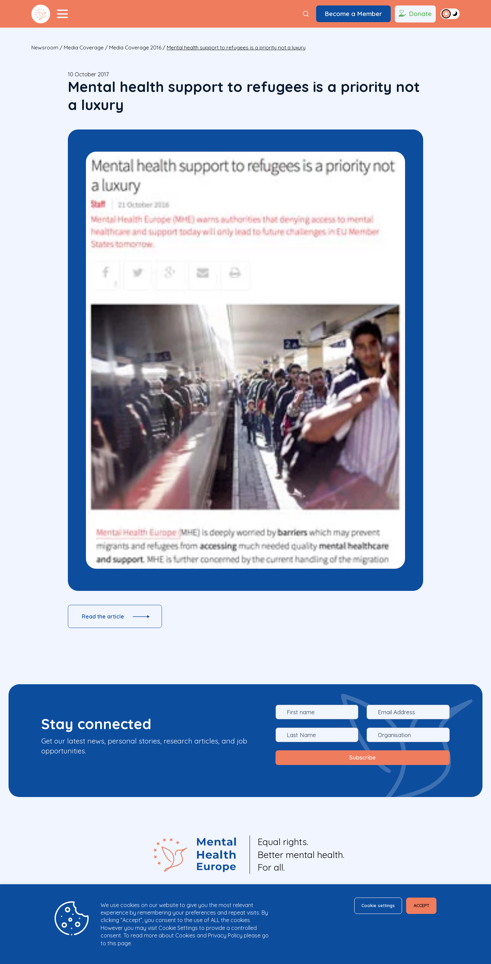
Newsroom (44, 47)
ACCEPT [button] (416, 907)
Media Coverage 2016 (135, 47)
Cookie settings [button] (362, 907)
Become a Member (353, 14)
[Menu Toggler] (62, 14)
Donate (414, 14)
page (124, 943)
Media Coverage (84, 47)
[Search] (306, 13)
